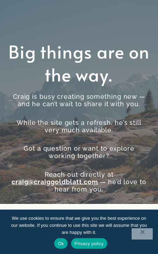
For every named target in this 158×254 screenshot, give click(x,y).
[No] (142, 234)
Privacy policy (89, 243)
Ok (61, 243)
